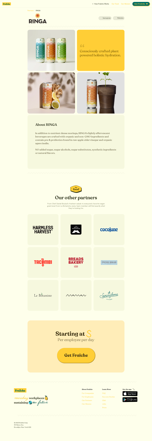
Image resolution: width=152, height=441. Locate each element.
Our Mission (125, 4)
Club (104, 400)
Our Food (115, 4)
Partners (31, 10)
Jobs (104, 404)
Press (104, 407)
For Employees (87, 397)
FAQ (104, 393)
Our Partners (87, 400)
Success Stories (108, 397)
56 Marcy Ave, (19, 425)
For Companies (88, 393)
